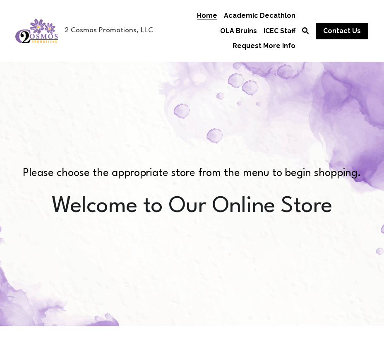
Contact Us (342, 31)
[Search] (305, 30)
